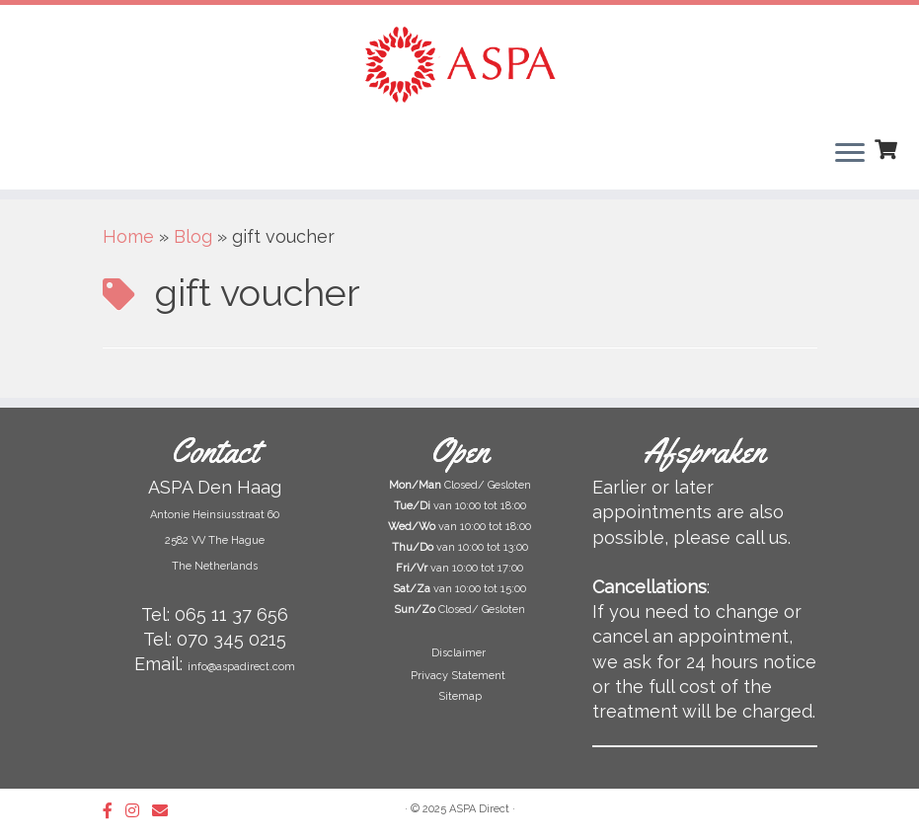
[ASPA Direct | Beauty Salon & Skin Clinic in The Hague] (459, 64)
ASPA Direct (479, 808)
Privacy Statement (459, 675)
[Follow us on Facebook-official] (114, 811)
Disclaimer (460, 653)
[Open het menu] (850, 154)
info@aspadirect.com (241, 666)
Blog (193, 236)
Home (128, 236)
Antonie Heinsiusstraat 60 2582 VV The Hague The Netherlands (214, 540)
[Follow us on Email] (166, 811)
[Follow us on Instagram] (138, 811)
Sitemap (460, 696)
